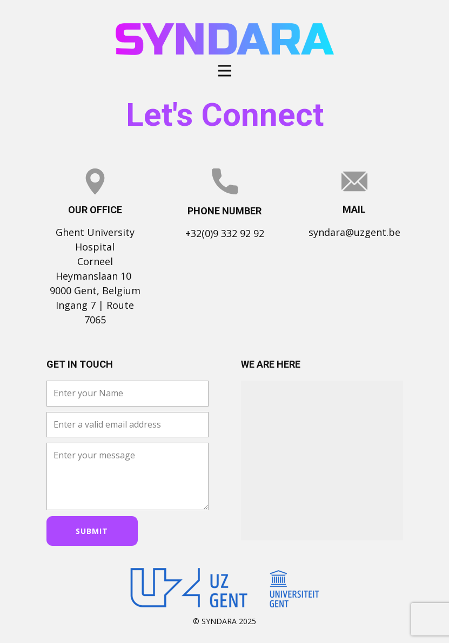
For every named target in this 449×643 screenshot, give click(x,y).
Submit (92, 531)
